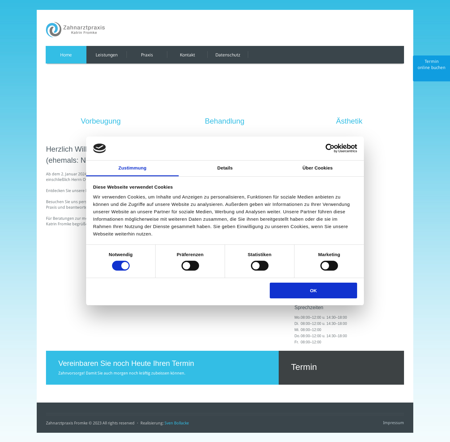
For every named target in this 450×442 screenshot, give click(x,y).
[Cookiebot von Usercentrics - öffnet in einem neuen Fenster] (330, 148)
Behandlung (224, 121)
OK (313, 290)
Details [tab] (225, 167)
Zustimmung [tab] (133, 167)
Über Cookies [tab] (317, 167)
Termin (341, 367)
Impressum (393, 422)
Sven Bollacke (177, 423)
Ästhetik (349, 121)
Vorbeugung (101, 121)
